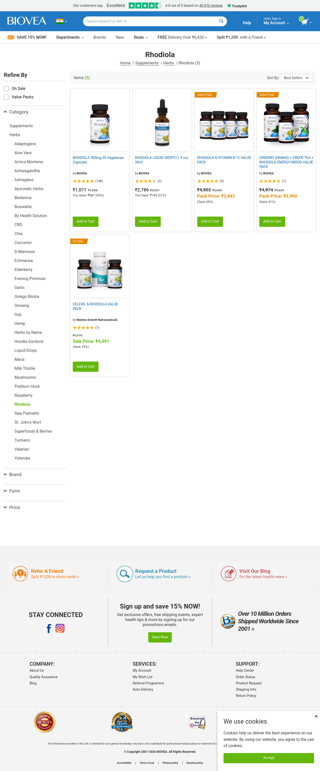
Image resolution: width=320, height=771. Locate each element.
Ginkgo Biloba (26, 296)
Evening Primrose (30, 278)
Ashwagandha (27, 170)
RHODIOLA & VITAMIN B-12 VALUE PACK (224, 160)
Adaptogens (25, 143)
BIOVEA (81, 173)
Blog (33, 683)
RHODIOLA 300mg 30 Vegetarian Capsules (98, 160)
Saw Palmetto (26, 413)
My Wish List (142, 677)
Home (126, 63)
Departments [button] (69, 37)
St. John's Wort (27, 422)
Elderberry (23, 269)
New (120, 37)
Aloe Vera (23, 152)
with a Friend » (241, 37)
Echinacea (23, 260)
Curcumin (23, 242)
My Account (142, 670)
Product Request (249, 683)
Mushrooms (25, 377)
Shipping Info (246, 689)
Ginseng (21, 305)
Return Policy (246, 696)
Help (247, 22)
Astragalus (24, 179)
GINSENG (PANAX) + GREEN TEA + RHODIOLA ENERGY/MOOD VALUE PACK (286, 162)
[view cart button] (306, 22)
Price (12, 507)
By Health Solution (30, 215)
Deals (141, 37)
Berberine (23, 197)
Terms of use (147, 763)
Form (12, 491)
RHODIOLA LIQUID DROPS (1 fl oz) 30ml (161, 160)
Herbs (169, 63)
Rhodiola (22, 404)
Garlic (19, 287)
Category (16, 112)
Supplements (147, 63)
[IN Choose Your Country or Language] (61, 21)
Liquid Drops (25, 350)
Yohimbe (22, 458)
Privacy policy (170, 763)
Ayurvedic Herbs (29, 188)
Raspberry (23, 395)
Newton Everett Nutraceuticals (97, 320)
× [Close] (316, 716)
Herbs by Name (28, 332)
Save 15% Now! (27, 37)
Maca (19, 359)
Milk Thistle (24, 368)
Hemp (19, 323)
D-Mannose (24, 251)
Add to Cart (85, 221)
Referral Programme (148, 683)
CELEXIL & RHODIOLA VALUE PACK (95, 306)
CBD (18, 224)
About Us (37, 670)
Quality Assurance (44, 677)
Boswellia (23, 206)
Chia (18, 233)
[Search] (221, 21)
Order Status (245, 677)
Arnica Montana (28, 161)
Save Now (160, 637)
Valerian (21, 449)
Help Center (245, 670)
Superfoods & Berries (33, 431)
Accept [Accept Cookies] (268, 758)
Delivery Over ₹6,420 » (182, 37)
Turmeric (22, 440)
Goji (18, 314)
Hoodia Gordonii (28, 341)
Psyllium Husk (27, 386)
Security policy (194, 763)
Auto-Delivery (143, 689)
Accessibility (124, 763)
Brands (100, 37)
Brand (13, 474)
